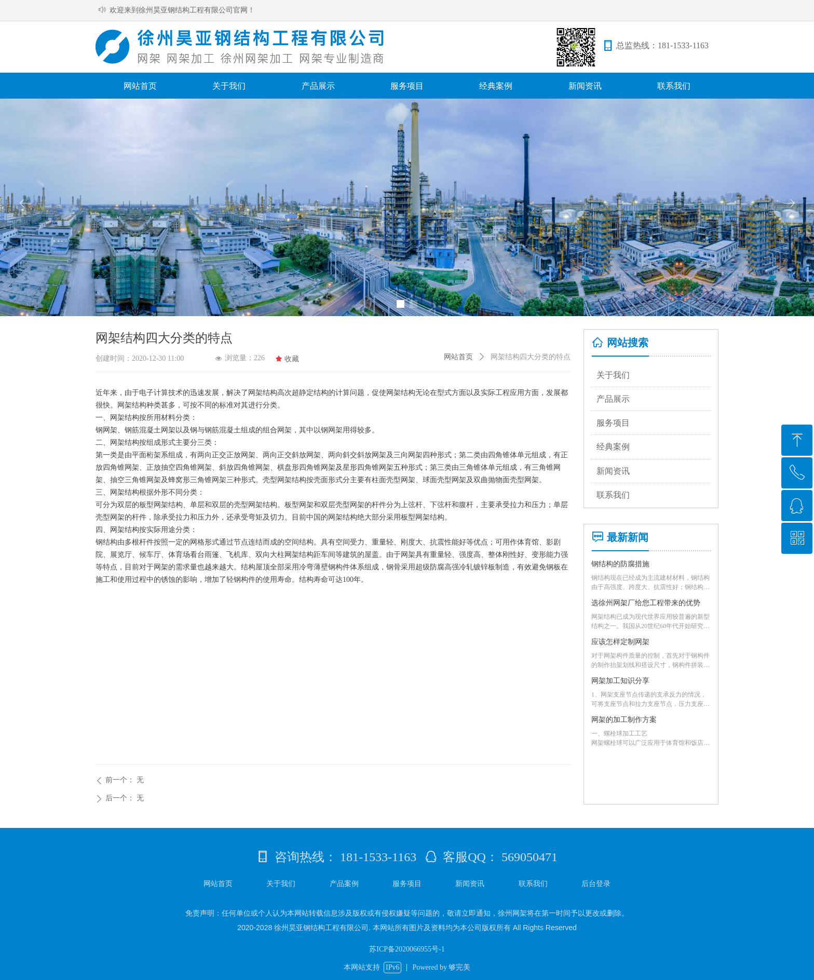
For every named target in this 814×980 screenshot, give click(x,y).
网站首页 (458, 357)
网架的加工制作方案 (624, 720)
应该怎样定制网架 (620, 642)
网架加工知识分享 (620, 681)
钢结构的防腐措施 (620, 564)
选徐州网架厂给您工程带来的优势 (645, 603)
